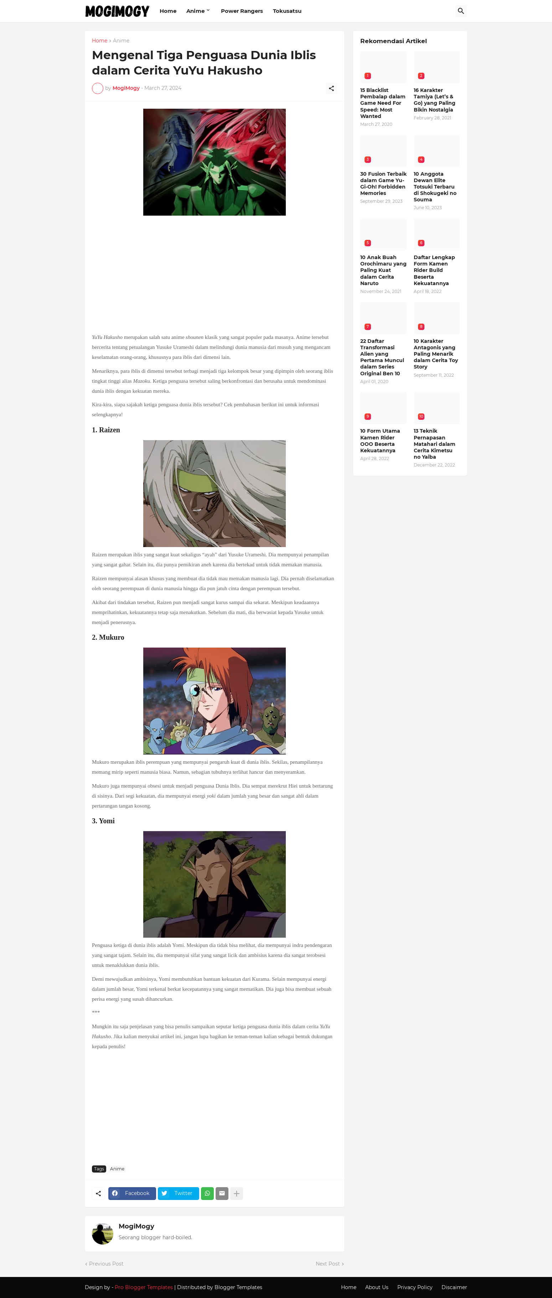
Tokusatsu (287, 10)
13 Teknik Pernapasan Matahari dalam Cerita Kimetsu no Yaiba (434, 444)
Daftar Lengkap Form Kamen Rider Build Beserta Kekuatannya (434, 270)
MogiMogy (136, 1226)
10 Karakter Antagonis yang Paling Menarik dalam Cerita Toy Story (436, 354)
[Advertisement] (214, 275)
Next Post (328, 1264)
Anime (195, 10)
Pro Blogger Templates (144, 1287)
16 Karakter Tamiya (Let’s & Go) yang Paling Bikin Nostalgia (434, 100)
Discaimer (454, 1287)
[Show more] (236, 1193)
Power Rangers (242, 10)
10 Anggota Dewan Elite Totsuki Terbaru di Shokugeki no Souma (435, 187)
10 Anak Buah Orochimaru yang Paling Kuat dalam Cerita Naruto (383, 270)
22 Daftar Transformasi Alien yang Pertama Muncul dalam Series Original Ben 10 (382, 357)
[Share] (331, 88)
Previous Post (106, 1264)
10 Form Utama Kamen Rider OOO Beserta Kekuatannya (380, 441)
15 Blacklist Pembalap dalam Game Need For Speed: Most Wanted (383, 103)
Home (168, 10)
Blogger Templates (238, 1287)
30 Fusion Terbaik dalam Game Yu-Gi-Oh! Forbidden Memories (383, 184)
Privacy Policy (415, 1287)
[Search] (461, 11)
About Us (376, 1287)
